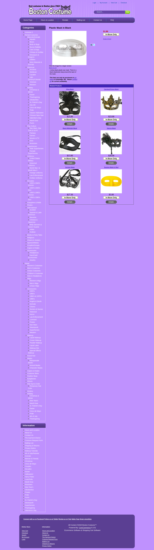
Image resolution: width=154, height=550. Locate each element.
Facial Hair (31, 356)
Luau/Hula (29, 479)
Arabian (32, 232)
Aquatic (32, 39)
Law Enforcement (36, 175)
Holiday (30, 88)
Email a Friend (107, 39)
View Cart (114, 3)
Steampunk (34, 327)
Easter (32, 95)
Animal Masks (35, 365)
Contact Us (98, 20)
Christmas (28, 461)
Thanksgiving (35, 97)
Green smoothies (86, 519)
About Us (28, 433)
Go (127, 12)
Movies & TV (34, 138)
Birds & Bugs (34, 44)
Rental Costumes (31, 35)
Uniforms (30, 156)
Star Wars (33, 325)
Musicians (33, 143)
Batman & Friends (31, 459)
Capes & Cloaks (33, 248)
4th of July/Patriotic (32, 453)
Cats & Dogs (34, 50)
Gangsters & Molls (34, 203)
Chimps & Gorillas (36, 52)
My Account (103, 3)
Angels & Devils (36, 301)
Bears (32, 42)
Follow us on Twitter (51, 519)
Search (24, 535)
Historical (30, 67)
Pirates (30, 205)
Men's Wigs (34, 283)
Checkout (124, 3)
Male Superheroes (36, 148)
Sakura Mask (111, 128)
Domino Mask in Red (111, 167)
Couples (28, 466)
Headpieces (34, 253)
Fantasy (33, 133)
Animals (33, 304)
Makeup (30, 335)
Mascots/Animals (33, 37)
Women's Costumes (34, 266)
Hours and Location (32, 430)
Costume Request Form (34, 440)
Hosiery (30, 391)
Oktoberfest (34, 100)
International (32, 208)
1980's (32, 299)
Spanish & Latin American (35, 214)
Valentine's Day (35, 118)
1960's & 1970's (36, 296)
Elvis (31, 141)
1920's (32, 291)
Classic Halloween (36, 113)
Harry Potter (29, 477)
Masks (29, 358)
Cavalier (33, 75)
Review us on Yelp (65, 519)
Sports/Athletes (33, 243)
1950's (32, 294)
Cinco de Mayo (35, 108)
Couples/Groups (33, 245)
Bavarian (33, 217)
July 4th (32, 105)
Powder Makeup (36, 343)
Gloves (30, 381)
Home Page (27, 20)
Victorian (33, 82)
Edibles (32, 60)
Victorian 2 (29, 32)
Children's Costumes (35, 273)
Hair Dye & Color (33, 384)
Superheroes (32, 146)
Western (33, 85)
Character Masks (36, 368)
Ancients (33, 69)
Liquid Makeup (35, 338)
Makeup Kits (34, 348)
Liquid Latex (34, 345)
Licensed (33, 320)
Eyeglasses (31, 379)
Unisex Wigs (34, 286)
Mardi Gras (34, 121)
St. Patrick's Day (36, 102)
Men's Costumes (33, 268)
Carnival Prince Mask (111, 89)
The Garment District (32, 438)
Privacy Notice (30, 448)
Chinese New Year (37, 115)
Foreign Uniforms (36, 173)
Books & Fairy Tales (34, 235)
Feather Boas (32, 376)
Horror (32, 314)
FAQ (112, 20)
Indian (32, 229)
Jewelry (32, 260)
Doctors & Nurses (36, 309)
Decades (30, 181)
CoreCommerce (85, 528)
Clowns (32, 307)
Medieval (33, 72)
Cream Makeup (35, 340)
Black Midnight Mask (70, 128)
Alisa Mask (70, 89)
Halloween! (29, 474)
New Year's (34, 401)
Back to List (53, 68)
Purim (32, 123)
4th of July (33, 416)
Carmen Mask (70, 167)
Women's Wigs (35, 281)
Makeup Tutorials (31, 451)
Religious (30, 238)
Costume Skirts (33, 373)
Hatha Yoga (75, 519)
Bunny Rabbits (35, 47)
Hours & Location (47, 20)
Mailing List (81, 20)
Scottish (33, 210)
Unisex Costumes (34, 271)
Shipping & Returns (32, 446)
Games (32, 136)
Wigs (29, 279)
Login (94, 3)
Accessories (31, 251)
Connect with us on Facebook (33, 519)
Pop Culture (31, 126)
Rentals (65, 20)
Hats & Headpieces (34, 276)
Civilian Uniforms (36, 178)
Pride (32, 110)
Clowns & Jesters (33, 240)
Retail (27, 263)
